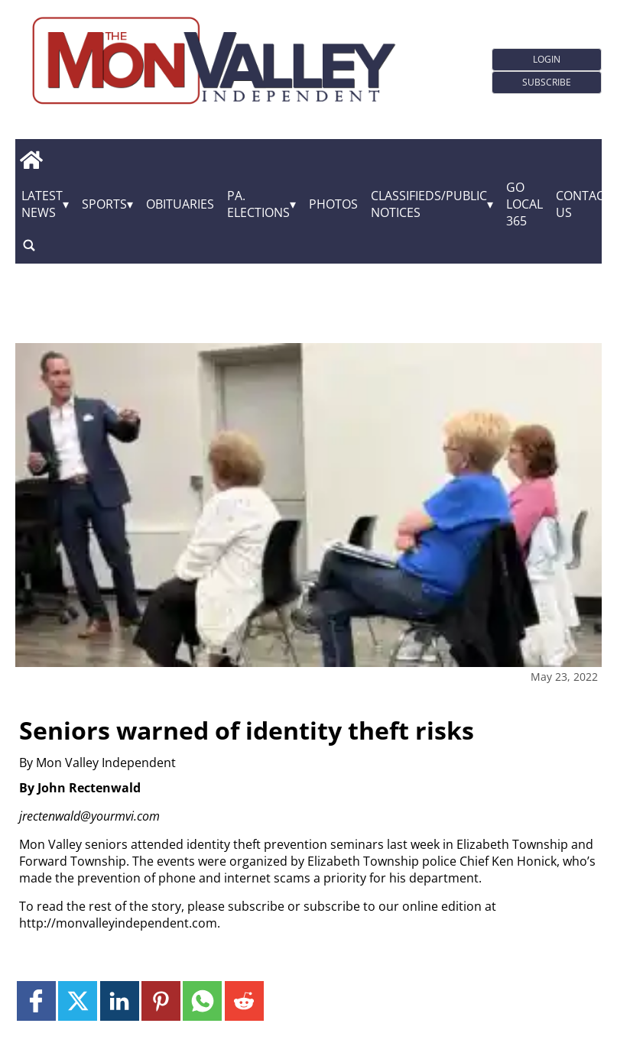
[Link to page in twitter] (77, 1000)
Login (546, 59)
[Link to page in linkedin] (119, 1000)
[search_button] (29, 245)
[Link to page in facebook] (36, 1000)
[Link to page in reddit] (244, 1000)
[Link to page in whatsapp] (202, 1000)
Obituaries (180, 204)
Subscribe (546, 82)
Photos (333, 204)
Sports (104, 204)
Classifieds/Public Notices (429, 204)
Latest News (42, 204)
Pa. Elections (258, 204)
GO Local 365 (524, 204)
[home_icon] (31, 159)
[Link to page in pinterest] (160, 1000)
